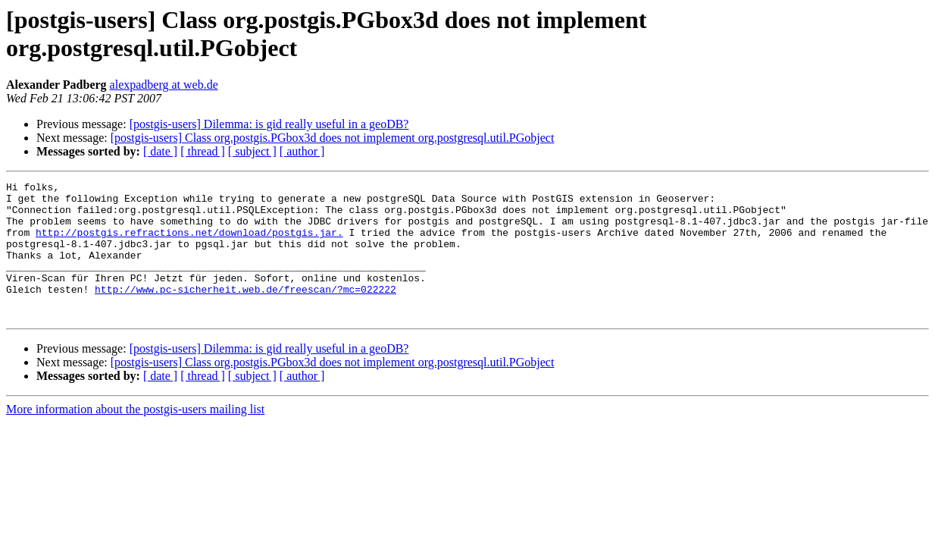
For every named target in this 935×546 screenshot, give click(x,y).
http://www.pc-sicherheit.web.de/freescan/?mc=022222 (245, 311)
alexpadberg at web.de (164, 84)
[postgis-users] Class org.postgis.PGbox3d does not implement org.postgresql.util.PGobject (333, 137)
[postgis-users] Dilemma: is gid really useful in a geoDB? (269, 124)
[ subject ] (252, 151)
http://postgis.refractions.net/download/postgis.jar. (189, 243)
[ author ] (302, 151)
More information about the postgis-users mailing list (135, 436)
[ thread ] (202, 151)
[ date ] (160, 151)
